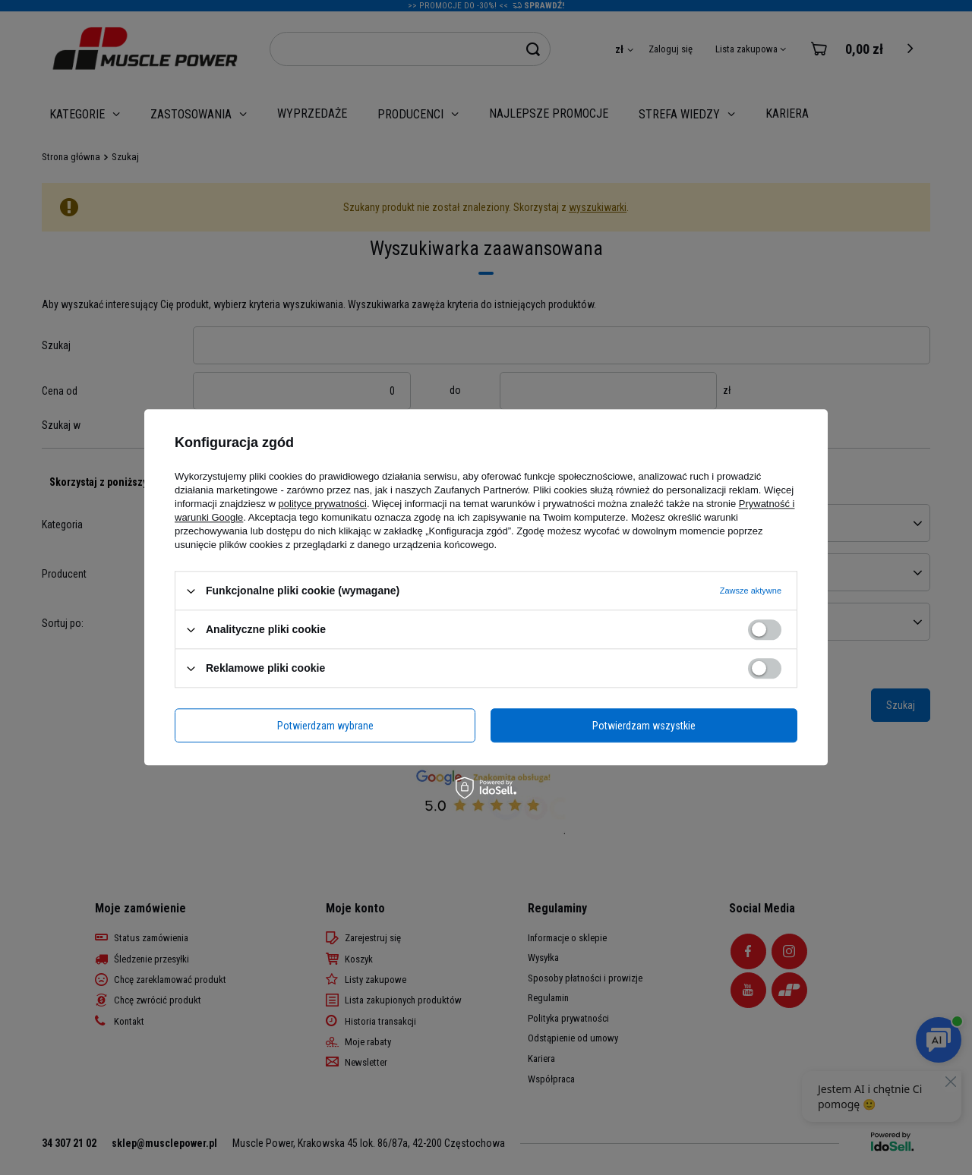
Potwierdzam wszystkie (644, 726)
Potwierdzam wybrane (325, 726)
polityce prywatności (323, 503)
